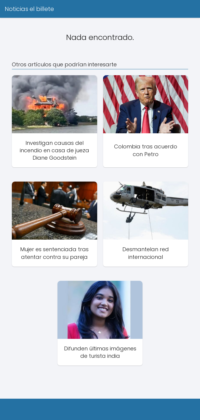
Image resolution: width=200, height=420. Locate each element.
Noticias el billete (29, 9)
